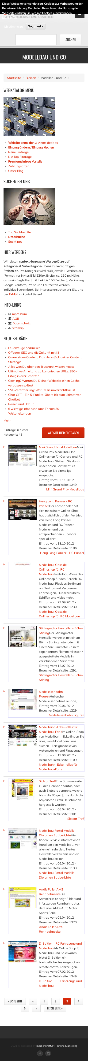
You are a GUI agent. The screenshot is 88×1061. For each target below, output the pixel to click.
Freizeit (31, 78)
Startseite (14, 78)
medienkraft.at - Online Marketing (56, 1045)
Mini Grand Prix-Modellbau (58, 447)
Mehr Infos (9, 17)
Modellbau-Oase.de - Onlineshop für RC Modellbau (54, 569)
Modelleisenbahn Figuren (66, 715)
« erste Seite (15, 1001)
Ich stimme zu (13, 26)
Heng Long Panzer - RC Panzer (62, 553)
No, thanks (35, 25)
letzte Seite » (55, 1008)
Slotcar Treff (47, 781)
